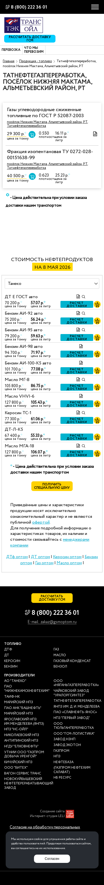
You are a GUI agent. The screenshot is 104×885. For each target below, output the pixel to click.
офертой (41, 522)
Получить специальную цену (52, 486)
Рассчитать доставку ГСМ (30, 39)
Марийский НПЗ (18, 702)
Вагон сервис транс (22, 773)
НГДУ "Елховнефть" (21, 746)
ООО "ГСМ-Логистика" (74, 734)
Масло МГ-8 (17, 380)
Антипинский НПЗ (21, 741)
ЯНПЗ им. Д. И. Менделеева (77, 707)
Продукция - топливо (35, 61)
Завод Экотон (67, 745)
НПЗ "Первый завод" (72, 718)
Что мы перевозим (34, 50)
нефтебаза (63, 762)
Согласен (52, 859)
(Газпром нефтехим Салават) (72, 770)
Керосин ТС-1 (18, 413)
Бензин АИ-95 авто (23, 330)
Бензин (10, 667)
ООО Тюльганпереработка (74, 726)
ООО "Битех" (16, 768)
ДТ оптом (40, 557)
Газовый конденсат (72, 661)
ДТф (8, 649)
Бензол (60, 667)
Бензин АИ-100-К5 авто (28, 363)
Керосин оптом (67, 557)
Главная (8, 61)
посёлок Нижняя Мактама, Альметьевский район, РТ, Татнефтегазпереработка (47, 124)
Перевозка (11, 50)
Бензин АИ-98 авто (24, 346)
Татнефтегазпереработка (77, 701)
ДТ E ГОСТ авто (21, 297)
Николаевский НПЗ (21, 735)
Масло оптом (69, 563)
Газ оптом (44, 563)
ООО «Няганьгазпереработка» (76, 683)
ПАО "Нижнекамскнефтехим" (27, 688)
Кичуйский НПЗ (18, 762)
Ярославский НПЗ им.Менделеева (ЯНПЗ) (24, 721)
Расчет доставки (77, 304)
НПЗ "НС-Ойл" (16, 729)
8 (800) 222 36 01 (29, 7)
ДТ (6, 655)
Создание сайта (52, 811)
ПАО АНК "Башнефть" (22, 708)
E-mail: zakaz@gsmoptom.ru (52, 622)
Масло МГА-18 (19, 446)
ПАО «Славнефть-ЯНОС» (75, 712)
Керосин (12, 661)
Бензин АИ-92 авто (24, 313)
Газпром (61, 751)
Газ (56, 649)
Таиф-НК (12, 697)
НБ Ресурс (62, 778)
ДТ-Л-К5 (14, 429)
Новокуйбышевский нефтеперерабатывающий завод (28, 783)
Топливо (12, 644)
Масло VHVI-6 (19, 396)
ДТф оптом (17, 557)
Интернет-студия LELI (47, 816)
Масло (60, 655)
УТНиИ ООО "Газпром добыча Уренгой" (24, 754)
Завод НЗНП (64, 739)
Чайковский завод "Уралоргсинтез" (71, 693)
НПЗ (57, 756)
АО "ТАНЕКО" (15, 681)
